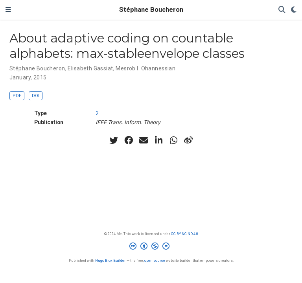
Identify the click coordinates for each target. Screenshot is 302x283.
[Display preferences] (293, 10)
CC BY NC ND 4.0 (184, 234)
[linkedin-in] (158, 140)
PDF (17, 95)
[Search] (281, 10)
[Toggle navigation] (8, 10)
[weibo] (188, 140)
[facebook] (128, 140)
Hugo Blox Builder (110, 260)
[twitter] (114, 140)
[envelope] (143, 140)
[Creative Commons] (151, 247)
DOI (35, 95)
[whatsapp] (173, 140)
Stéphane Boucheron (151, 9)
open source (154, 260)
